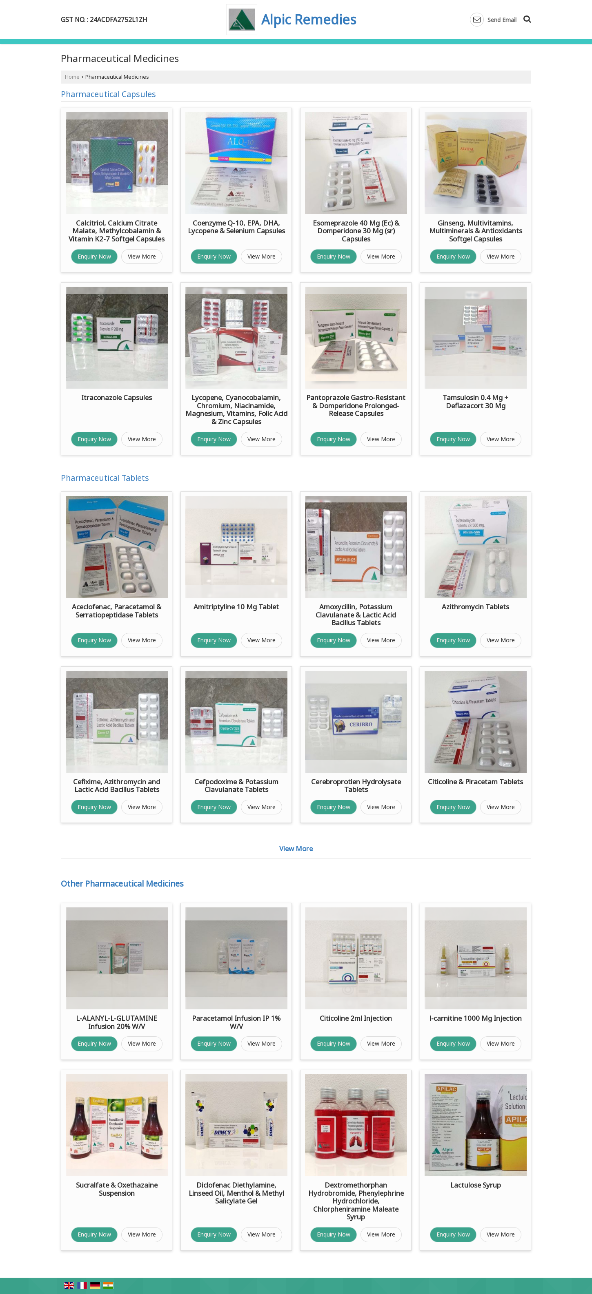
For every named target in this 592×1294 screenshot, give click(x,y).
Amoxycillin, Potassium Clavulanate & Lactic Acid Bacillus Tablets (356, 614)
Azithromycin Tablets (475, 606)
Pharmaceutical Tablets (105, 477)
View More (142, 256)
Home (72, 76)
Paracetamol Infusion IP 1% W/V (236, 1022)
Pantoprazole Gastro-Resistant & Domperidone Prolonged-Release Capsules (355, 405)
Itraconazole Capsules (116, 397)
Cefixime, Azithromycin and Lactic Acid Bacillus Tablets (116, 785)
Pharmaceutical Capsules (108, 94)
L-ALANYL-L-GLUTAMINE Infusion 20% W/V (116, 1022)
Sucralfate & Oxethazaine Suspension (117, 1189)
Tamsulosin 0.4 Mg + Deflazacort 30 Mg (475, 401)
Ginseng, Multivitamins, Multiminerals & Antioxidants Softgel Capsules (475, 230)
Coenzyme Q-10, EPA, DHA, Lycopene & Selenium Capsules (236, 227)
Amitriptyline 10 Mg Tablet (236, 606)
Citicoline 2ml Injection (356, 1018)
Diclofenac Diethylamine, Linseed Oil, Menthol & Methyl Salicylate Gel (236, 1193)
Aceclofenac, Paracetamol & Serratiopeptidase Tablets (116, 610)
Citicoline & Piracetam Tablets (475, 781)
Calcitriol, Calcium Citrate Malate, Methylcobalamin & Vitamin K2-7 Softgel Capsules (117, 230)
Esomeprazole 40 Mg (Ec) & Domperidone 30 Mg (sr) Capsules (356, 230)
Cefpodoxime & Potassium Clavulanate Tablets (236, 785)
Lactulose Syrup (475, 1185)
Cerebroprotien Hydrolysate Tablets (356, 785)
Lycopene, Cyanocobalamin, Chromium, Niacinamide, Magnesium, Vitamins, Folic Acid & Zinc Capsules (236, 409)
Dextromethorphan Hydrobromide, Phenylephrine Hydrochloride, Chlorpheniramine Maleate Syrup (356, 1200)
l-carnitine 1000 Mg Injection (476, 1018)
